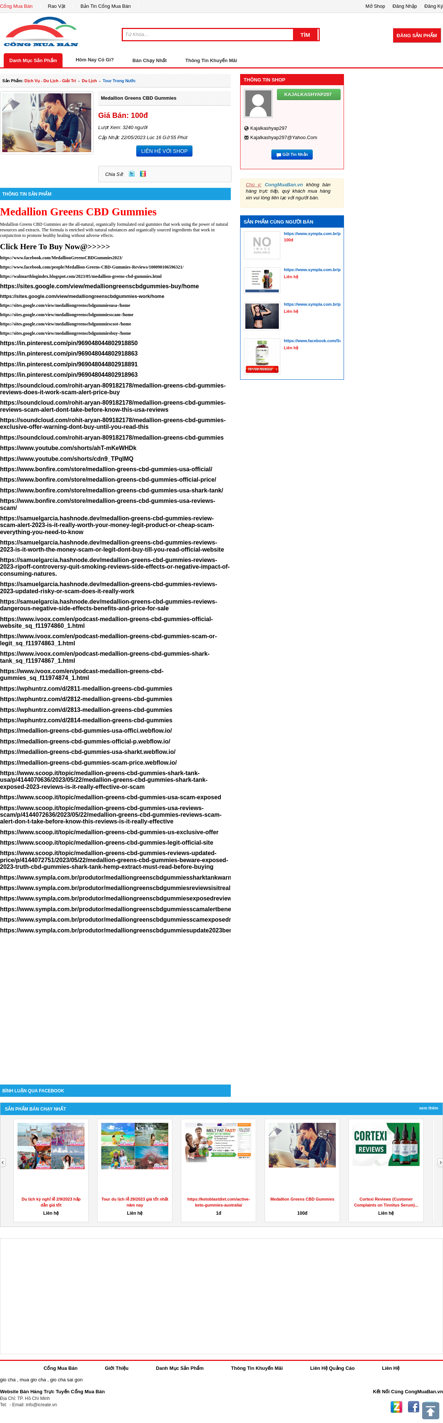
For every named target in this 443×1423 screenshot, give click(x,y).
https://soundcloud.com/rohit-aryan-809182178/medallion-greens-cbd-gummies (112, 437)
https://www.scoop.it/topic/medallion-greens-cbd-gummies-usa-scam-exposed (110, 797)
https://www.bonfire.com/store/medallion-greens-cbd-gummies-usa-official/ (106, 469)
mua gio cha (33, 1379)
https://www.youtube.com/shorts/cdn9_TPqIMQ (67, 459)
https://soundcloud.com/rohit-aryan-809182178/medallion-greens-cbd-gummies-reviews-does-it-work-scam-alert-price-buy (113, 388)
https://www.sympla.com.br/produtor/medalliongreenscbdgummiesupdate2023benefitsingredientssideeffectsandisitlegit (170, 930)
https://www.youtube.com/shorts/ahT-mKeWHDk (68, 448)
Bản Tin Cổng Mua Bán (105, 6)
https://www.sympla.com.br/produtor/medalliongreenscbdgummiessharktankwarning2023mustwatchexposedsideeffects (170, 877)
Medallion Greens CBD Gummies (138, 98)
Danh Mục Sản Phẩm (33, 60)
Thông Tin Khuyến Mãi (211, 60)
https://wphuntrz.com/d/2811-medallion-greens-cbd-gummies (86, 688)
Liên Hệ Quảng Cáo (332, 1368)
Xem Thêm (428, 1108)
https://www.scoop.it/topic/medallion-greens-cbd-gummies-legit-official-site (106, 842)
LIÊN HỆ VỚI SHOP (164, 151)
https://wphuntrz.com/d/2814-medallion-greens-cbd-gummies (86, 720)
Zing (143, 174)
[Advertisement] (115, 1021)
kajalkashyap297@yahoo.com (283, 137)
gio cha (8, 1379)
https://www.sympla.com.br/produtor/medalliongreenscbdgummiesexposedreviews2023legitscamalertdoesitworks (162, 898)
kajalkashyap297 (268, 128)
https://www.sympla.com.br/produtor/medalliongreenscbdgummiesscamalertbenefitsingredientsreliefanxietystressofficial (172, 909)
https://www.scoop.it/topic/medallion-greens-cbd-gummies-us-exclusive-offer (109, 832)
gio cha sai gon (66, 1379)
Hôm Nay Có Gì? (95, 59)
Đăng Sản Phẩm (417, 35)
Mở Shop (375, 6)
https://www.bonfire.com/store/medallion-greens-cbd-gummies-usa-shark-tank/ (111, 490)
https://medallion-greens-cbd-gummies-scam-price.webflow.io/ (88, 762)
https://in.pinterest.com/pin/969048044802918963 (69, 375)
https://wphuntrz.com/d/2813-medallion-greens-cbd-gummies (86, 710)
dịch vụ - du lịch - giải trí (50, 80)
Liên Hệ (390, 1368)
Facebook (414, 1407)
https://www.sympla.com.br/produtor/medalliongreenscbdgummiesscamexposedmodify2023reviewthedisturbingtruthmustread (179, 919)
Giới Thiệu (116, 1368)
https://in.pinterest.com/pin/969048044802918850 (69, 343)
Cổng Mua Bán (16, 6)
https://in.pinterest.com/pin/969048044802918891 (69, 364)
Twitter (132, 174)
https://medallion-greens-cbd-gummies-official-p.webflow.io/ (85, 741)
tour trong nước (119, 80)
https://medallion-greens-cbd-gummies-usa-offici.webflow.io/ (86, 730)
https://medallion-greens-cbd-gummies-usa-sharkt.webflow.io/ (87, 752)
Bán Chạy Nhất (150, 60)
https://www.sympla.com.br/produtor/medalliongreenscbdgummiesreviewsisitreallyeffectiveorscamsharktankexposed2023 (173, 888)
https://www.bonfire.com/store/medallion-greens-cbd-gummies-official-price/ (108, 479)
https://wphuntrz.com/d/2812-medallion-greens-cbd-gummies (86, 699)
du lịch (89, 80)
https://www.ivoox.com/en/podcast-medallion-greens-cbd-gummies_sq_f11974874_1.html (81, 674)
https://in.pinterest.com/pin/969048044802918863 (69, 353)
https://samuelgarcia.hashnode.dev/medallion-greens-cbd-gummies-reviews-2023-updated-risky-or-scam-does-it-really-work (108, 587)
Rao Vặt (57, 6)
